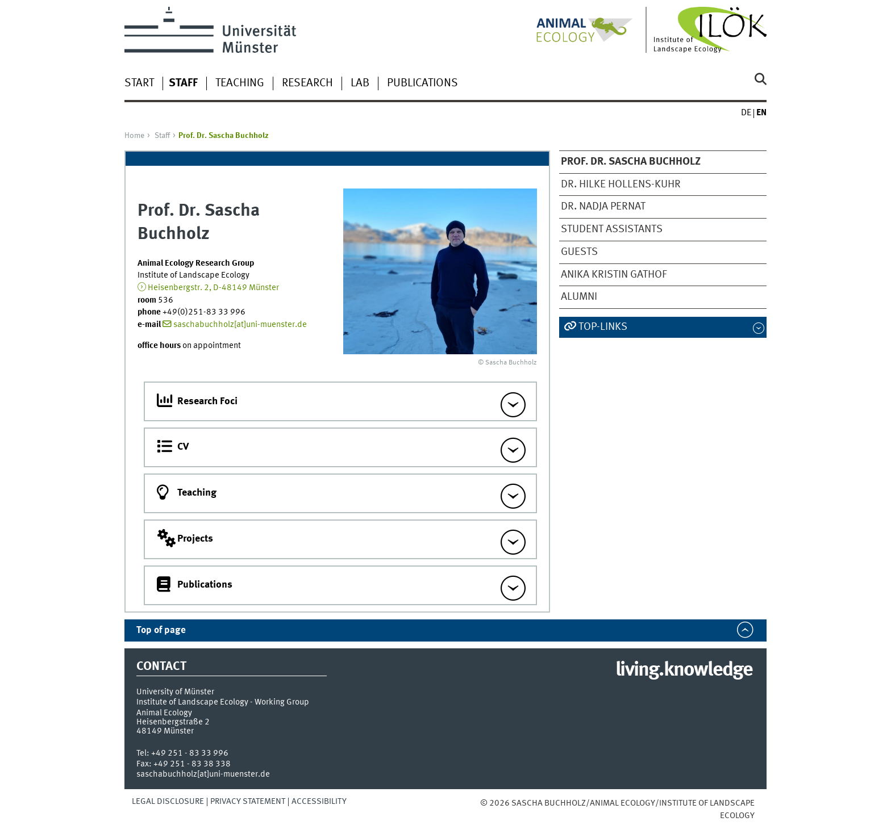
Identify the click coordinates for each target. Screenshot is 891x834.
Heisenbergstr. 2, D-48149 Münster (213, 287)
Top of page (161, 630)
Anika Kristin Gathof (614, 275)
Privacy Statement (247, 801)
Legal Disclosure (168, 801)
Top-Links (602, 327)
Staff (162, 136)
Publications (422, 83)
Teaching (239, 83)
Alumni (579, 297)
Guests (579, 252)
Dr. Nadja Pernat (603, 207)
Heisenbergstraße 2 (173, 722)
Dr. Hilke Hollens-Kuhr (621, 184)
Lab (360, 83)
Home (134, 136)
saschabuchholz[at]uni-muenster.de (240, 324)
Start (139, 83)
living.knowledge (683, 670)
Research (307, 83)
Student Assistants (612, 229)
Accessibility (319, 801)
